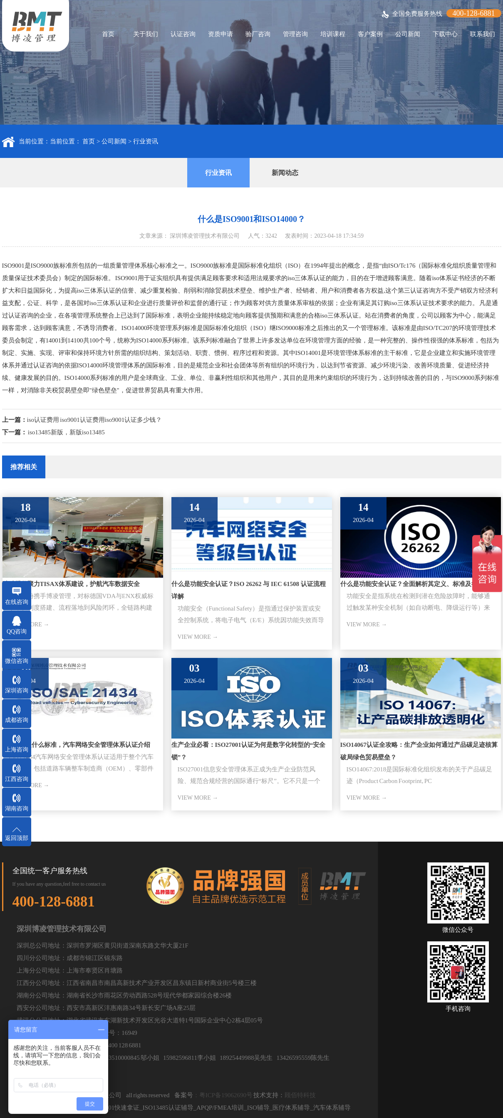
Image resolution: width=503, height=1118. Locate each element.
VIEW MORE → (198, 637)
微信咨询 (16, 661)
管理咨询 (295, 34)
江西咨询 (16, 779)
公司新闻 (407, 34)
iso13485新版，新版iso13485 (66, 432)
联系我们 (482, 34)
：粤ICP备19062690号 (223, 1095)
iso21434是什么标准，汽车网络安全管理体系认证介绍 (76, 744)
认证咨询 (183, 34)
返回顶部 (16, 838)
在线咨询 (16, 602)
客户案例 (370, 34)
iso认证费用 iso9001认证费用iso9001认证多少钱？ (94, 419)
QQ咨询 (17, 631)
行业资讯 (145, 141)
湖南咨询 (16, 808)
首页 (108, 34)
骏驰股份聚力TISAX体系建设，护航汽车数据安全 (71, 584)
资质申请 (220, 34)
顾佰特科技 (300, 1095)
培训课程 (332, 34)
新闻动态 (285, 172)
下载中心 (445, 34)
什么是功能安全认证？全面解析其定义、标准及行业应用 (418, 584)
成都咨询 (16, 720)
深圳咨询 (16, 690)
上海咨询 (16, 749)
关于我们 (145, 34)
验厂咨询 (257, 34)
